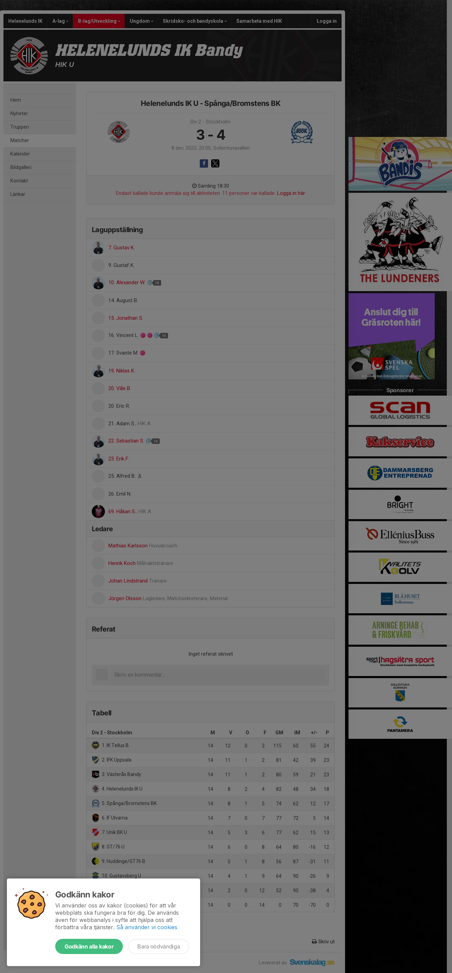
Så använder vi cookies (146, 927)
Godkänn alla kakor (89, 946)
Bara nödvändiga (158, 946)
